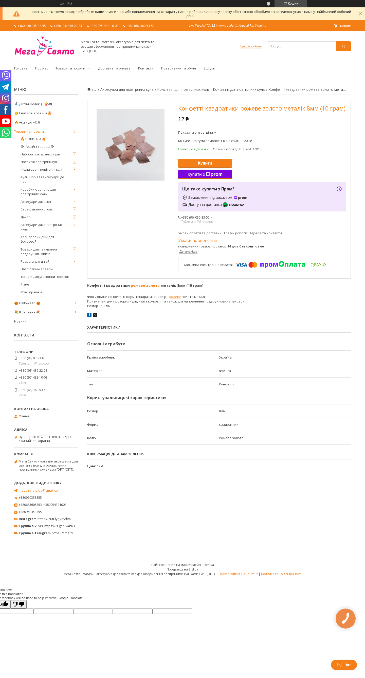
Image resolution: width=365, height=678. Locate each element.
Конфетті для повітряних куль (183, 89)
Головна (21, 68)
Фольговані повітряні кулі (41, 169)
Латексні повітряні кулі (39, 161)
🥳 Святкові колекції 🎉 (33, 113)
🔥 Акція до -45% (27, 122)
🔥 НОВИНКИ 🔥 (33, 139)
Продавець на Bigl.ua (182, 569)
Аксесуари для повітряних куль (127, 89)
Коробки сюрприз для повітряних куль (38, 191)
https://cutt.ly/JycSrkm (54, 518)
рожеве (175, 296)
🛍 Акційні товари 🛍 (38, 146)
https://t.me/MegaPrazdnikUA (74, 533)
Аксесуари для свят (36, 201)
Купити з (205, 174)
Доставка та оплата (114, 68)
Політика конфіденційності (281, 574)
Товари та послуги (70, 68)
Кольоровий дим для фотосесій (37, 239)
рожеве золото (145, 285)
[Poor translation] (18, 604)
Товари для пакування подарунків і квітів (39, 251)
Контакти (146, 68)
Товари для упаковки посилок (45, 276)
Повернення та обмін (178, 68)
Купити (205, 163)
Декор (26, 217)
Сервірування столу (37, 209)
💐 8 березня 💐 (27, 312)
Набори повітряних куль (40, 154)
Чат (344, 665)
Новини (20, 321)
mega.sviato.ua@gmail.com (40, 490)
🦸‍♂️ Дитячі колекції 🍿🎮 (33, 104)
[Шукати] (343, 46)
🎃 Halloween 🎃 (27, 303)
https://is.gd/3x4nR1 (59, 526)
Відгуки (209, 68)
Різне (25, 284)
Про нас (41, 68)
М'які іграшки (31, 292)
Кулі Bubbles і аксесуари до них (42, 179)
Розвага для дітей (35, 261)
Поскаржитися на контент (238, 574)
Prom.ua (208, 565)
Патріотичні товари (37, 269)
